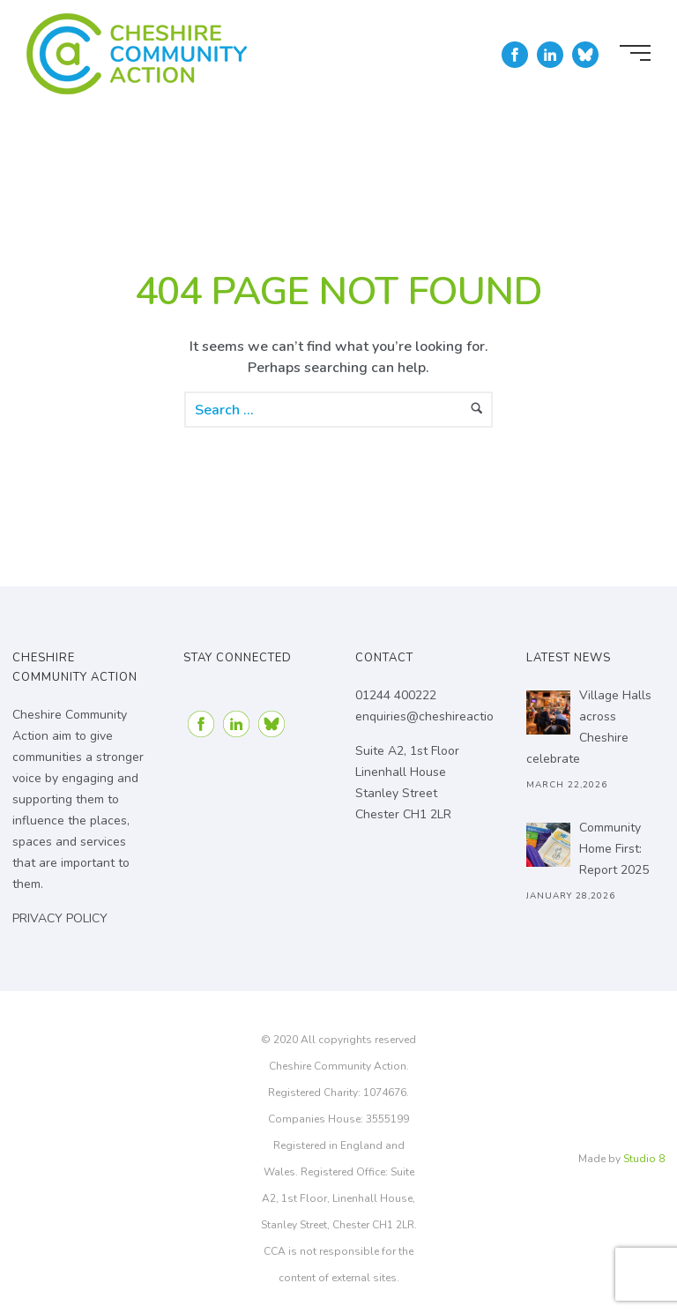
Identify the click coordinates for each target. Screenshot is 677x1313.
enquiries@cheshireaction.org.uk (446, 716)
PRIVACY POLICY (60, 918)
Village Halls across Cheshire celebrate (588, 727)
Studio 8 (644, 1159)
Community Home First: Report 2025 (614, 848)
